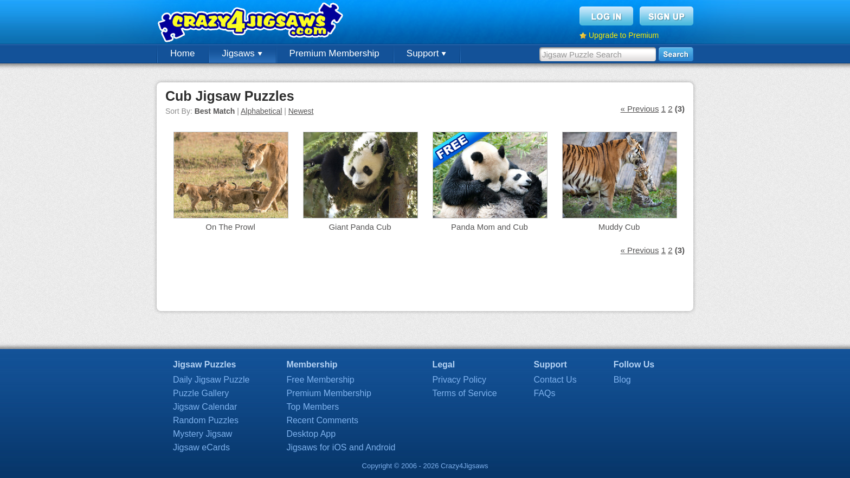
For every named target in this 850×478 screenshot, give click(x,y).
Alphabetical (261, 111)
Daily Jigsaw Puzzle (211, 379)
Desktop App (311, 433)
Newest (301, 111)
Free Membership (320, 379)
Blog (622, 379)
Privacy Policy (459, 379)
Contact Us (555, 379)
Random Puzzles (206, 420)
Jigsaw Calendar (205, 406)
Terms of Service (464, 393)
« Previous (640, 108)
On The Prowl (230, 226)
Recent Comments (322, 420)
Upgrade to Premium (624, 35)
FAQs (545, 393)
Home (182, 53)
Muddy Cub (619, 226)
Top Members (312, 406)
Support (426, 53)
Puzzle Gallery (201, 393)
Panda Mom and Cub (489, 226)
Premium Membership (334, 53)
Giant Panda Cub (360, 226)
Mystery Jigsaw (202, 433)
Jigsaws (242, 53)
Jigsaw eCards (201, 447)
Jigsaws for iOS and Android (340, 447)
